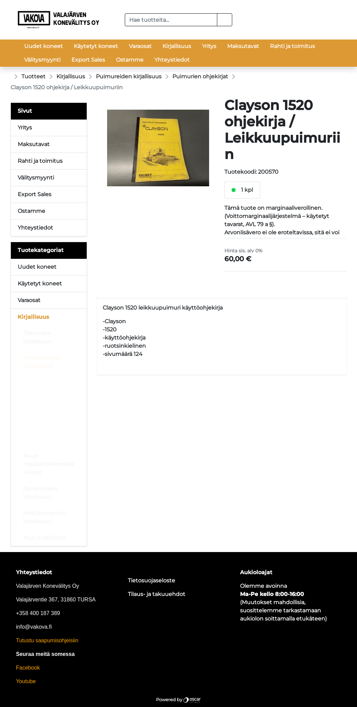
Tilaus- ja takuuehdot (156, 594)
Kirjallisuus (177, 46)
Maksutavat (243, 46)
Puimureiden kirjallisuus (129, 76)
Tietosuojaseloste (151, 580)
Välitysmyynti (42, 60)
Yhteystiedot (172, 60)
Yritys (209, 46)
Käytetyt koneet (96, 46)
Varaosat (140, 46)
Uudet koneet (43, 46)
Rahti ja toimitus (292, 46)
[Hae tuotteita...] (171, 19)
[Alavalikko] (79, 283)
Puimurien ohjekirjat (200, 76)
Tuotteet (33, 76)
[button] (224, 19)
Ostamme (129, 60)
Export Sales (88, 60)
